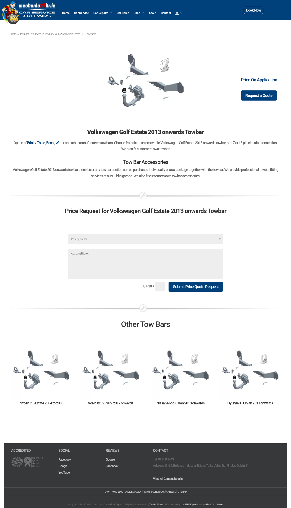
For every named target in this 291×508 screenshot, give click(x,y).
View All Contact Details (167, 479)
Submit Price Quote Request (196, 286)
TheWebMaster (156, 504)
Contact (166, 13)
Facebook (64, 459)
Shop (137, 13)
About (152, 13)
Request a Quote (258, 95)
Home (66, 13)
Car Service (81, 13)
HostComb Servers (214, 504)
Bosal (50, 143)
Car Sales (123, 13)
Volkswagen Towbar (42, 34)
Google (62, 466)
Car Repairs (100, 13)
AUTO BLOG (117, 491)
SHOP (107, 491)
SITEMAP (182, 491)
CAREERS (171, 491)
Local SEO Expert (188, 504)
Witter (60, 143)
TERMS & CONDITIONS (153, 491)
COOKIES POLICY (133, 491)
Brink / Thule (36, 143)
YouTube (64, 472)
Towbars (24, 34)
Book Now (253, 10)
